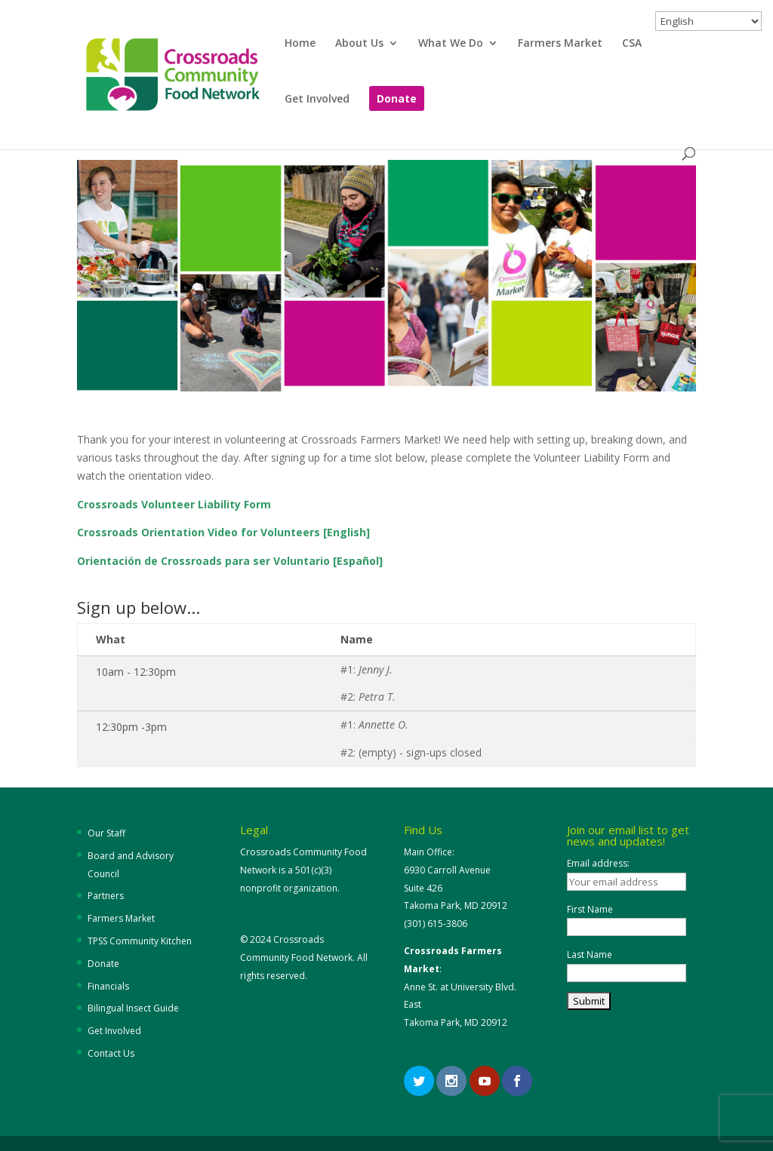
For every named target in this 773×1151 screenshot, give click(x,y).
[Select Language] (708, 21)
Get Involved (317, 100)
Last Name (589, 954)
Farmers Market (560, 44)
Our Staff (106, 833)
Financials (108, 986)
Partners (106, 895)
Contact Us (111, 1053)
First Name (590, 909)
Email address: (598, 863)
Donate (397, 100)
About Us (359, 44)
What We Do (450, 44)
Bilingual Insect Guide (133, 1008)
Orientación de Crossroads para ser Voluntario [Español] (230, 561)
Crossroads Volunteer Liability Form (174, 504)
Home (300, 44)
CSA (632, 44)
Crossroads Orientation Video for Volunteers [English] (223, 532)
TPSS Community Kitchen (140, 941)
